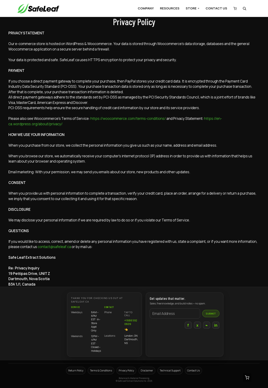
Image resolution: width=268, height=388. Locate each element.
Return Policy (75, 370)
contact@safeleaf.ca (54, 246)
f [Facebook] (188, 325)
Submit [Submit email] (211, 313)
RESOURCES (169, 8)
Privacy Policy (126, 370)
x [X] (197, 325)
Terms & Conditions (101, 370)
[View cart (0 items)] (234, 8)
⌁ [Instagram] (206, 325)
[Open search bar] (245, 8)
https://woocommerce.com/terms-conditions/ (128, 118)
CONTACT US (216, 8)
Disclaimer (147, 370)
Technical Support (170, 370)
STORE (191, 8)
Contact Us (193, 370)
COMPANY (146, 8)
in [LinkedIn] (215, 325)
